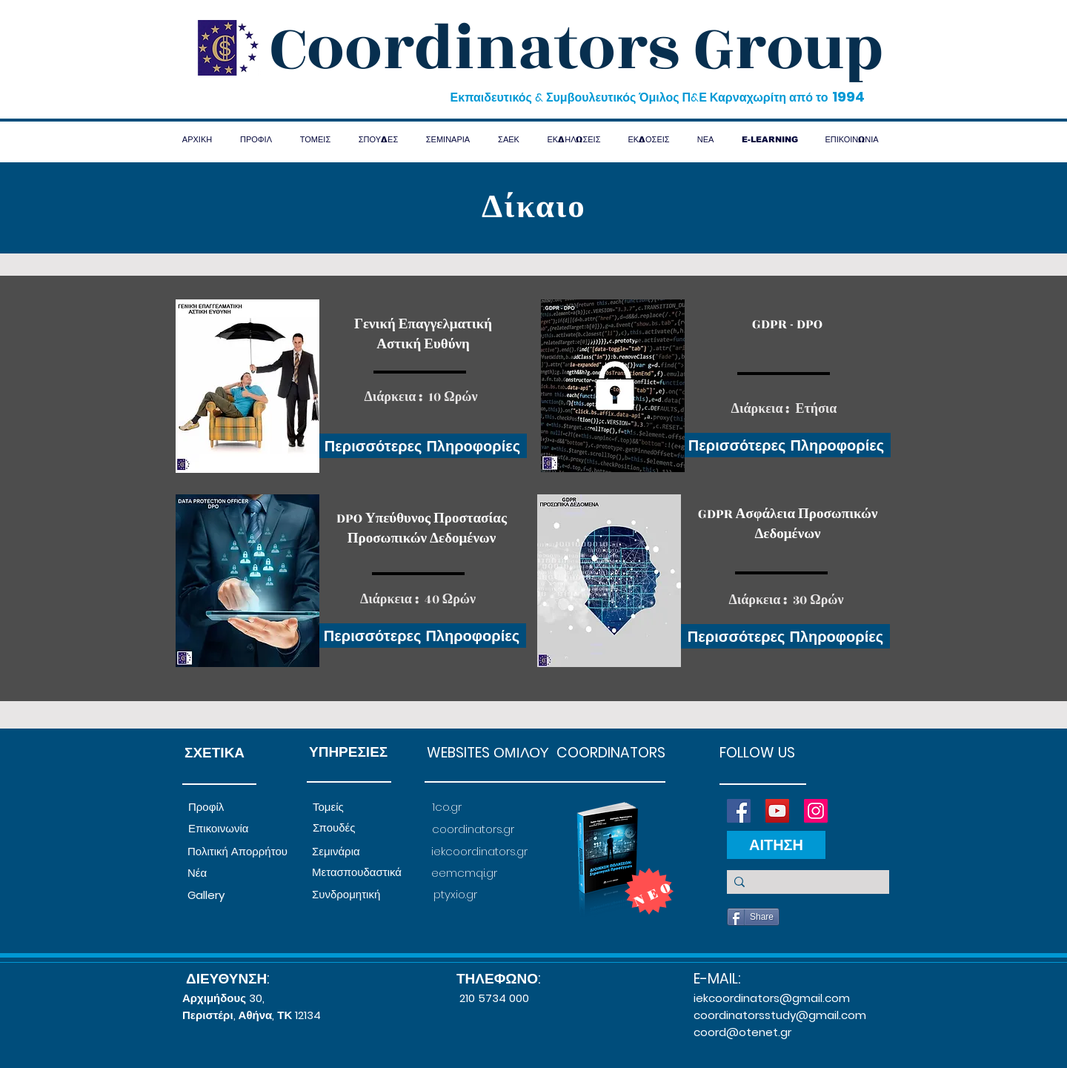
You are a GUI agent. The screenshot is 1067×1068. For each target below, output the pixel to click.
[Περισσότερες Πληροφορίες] (422, 446)
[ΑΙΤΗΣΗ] (776, 845)
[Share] (753, 917)
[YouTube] (777, 811)
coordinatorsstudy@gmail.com (780, 1015)
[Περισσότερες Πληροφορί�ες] (786, 445)
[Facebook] (739, 811)
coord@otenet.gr (742, 1032)
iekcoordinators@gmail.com (772, 998)
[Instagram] (816, 811)
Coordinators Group (576, 48)
